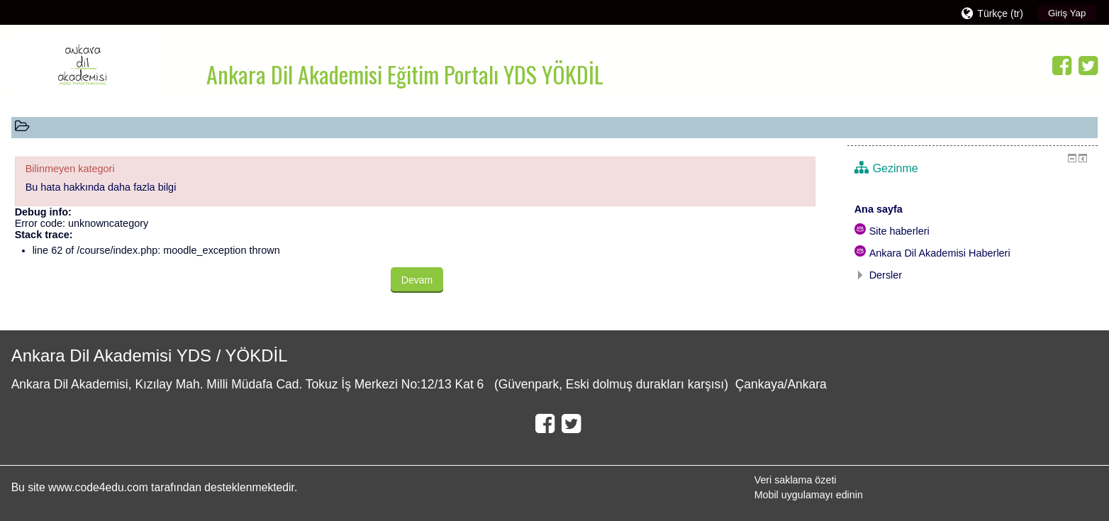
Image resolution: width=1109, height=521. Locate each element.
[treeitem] (972, 209)
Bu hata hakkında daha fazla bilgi (101, 187)
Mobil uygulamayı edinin (808, 494)
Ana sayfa (878, 209)
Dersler (886, 275)
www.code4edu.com (99, 487)
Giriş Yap (1067, 13)
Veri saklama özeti (795, 480)
